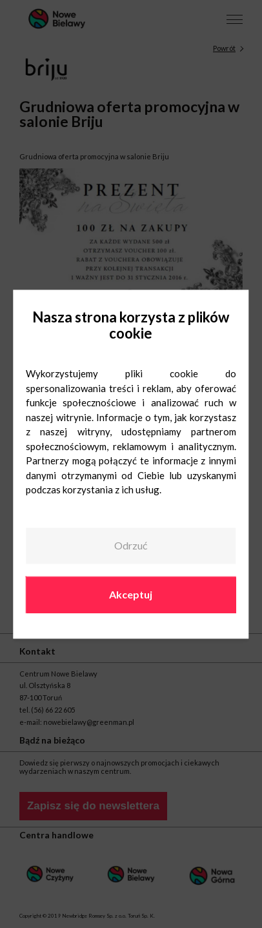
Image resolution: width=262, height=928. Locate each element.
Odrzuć (130, 546)
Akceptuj (130, 594)
